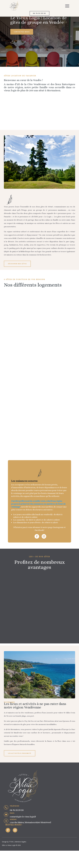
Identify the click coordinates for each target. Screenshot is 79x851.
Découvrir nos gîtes (18, 264)
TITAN (11, 842)
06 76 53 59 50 (39, 14)
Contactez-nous (22, 35)
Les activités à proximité (20, 754)
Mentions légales (21, 842)
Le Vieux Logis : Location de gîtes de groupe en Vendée (38, 20)
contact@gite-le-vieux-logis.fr (23, 817)
